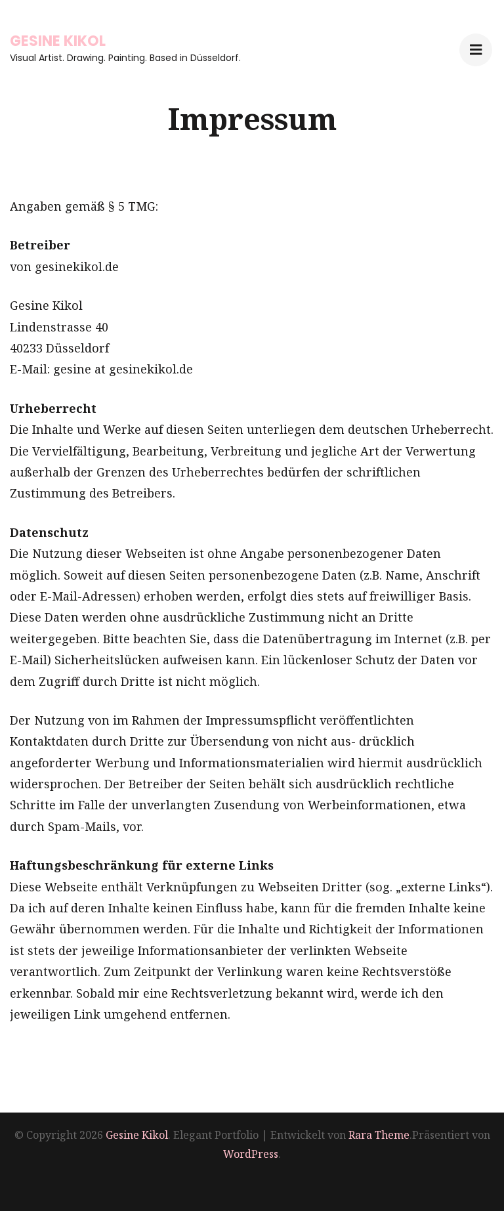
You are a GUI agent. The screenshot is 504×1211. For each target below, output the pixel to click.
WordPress (250, 1154)
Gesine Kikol (58, 41)
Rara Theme (379, 1135)
